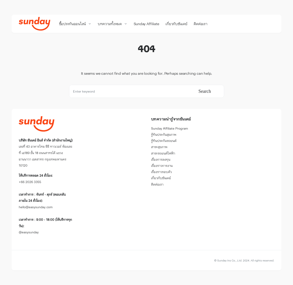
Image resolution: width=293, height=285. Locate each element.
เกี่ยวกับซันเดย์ (161, 178)
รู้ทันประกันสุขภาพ (163, 134)
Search (204, 91)
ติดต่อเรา (157, 184)
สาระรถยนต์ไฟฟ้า (163, 153)
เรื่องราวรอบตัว (161, 172)
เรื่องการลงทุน (160, 159)
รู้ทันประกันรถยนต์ (163, 141)
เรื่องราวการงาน (162, 165)
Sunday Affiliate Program (169, 128)
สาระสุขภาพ (159, 147)
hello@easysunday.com (42, 200)
